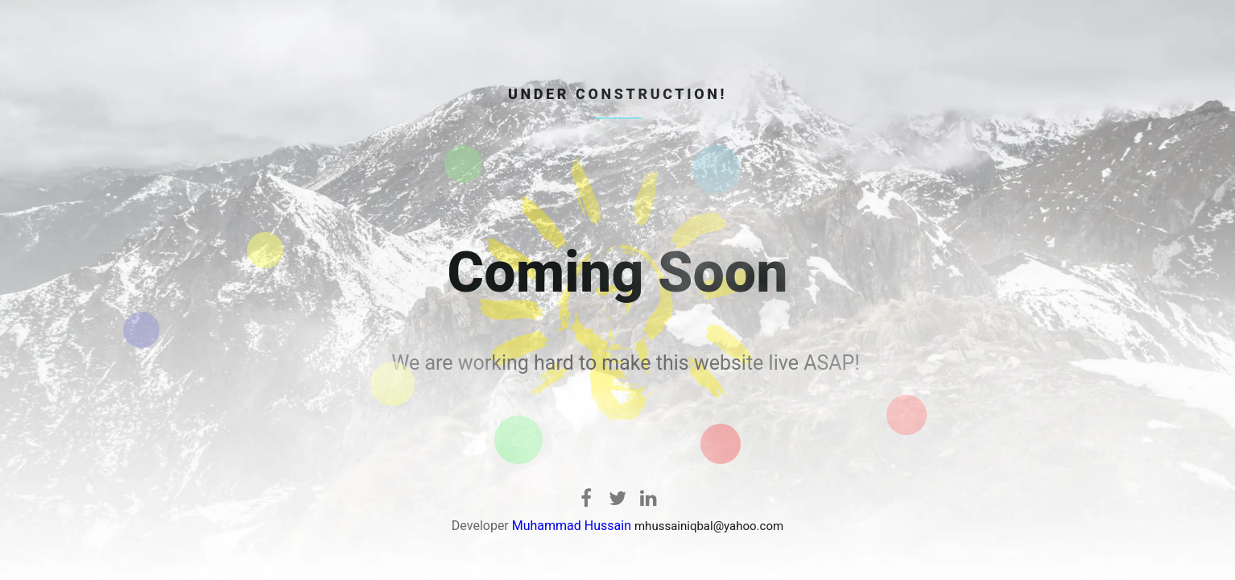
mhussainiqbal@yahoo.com (708, 526)
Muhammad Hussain (571, 525)
